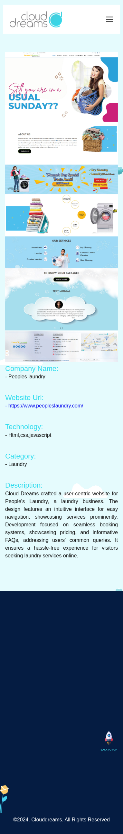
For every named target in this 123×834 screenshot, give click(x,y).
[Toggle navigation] (110, 18)
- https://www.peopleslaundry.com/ (46, 405)
